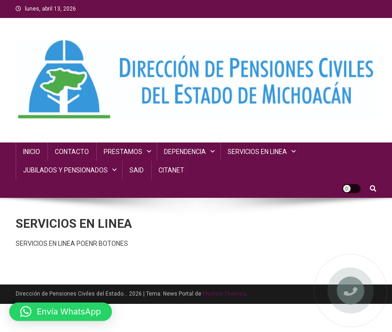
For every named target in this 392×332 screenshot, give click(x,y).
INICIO (31, 151)
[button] (60, 311)
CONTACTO (72, 151)
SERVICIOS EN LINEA (257, 151)
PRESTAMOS (123, 151)
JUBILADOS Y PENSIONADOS (65, 170)
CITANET (171, 170)
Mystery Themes (224, 293)
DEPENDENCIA (185, 151)
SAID (136, 170)
